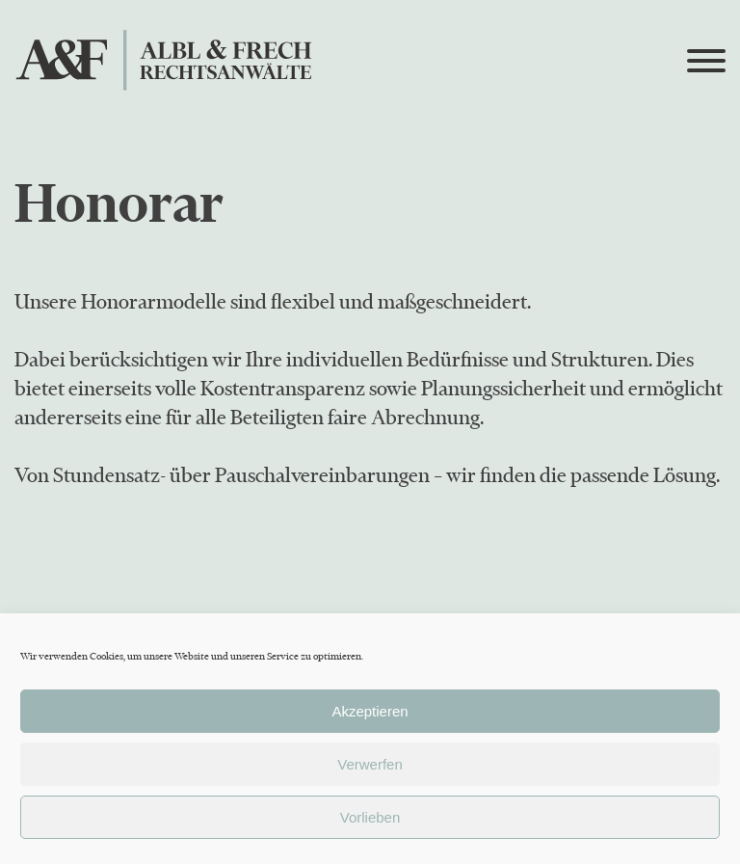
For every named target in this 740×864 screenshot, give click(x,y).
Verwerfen (370, 764)
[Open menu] (706, 60)
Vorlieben (370, 817)
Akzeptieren (369, 711)
